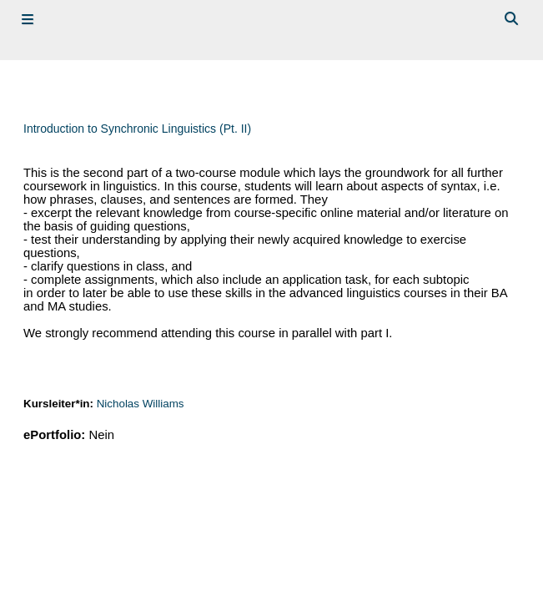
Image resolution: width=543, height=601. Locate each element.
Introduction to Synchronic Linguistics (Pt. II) (137, 128)
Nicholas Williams (140, 403)
